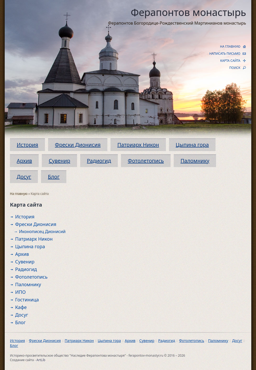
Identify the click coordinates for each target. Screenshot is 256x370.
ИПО (20, 292)
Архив (24, 160)
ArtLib (41, 360)
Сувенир (59, 160)
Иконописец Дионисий (42, 231)
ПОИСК (234, 67)
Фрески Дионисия (78, 144)
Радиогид (99, 160)
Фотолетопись (146, 160)
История (27, 144)
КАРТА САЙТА (230, 60)
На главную (18, 193)
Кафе (21, 307)
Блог (54, 176)
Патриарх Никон (138, 144)
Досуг (24, 176)
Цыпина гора (192, 144)
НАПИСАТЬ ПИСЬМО (224, 53)
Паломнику (195, 160)
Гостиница (27, 299)
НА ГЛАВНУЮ (230, 46)
